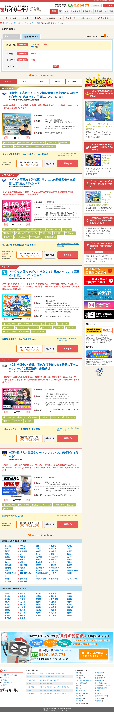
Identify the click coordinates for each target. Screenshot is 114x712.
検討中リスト (87, 18)
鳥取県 (7, 610)
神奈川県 (54, 599)
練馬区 (69, 554)
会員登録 (96, 5)
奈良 (55, 690)
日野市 (69, 562)
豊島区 (7, 554)
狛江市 (69, 565)
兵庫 (51, 690)
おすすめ (8, 81)
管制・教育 (98, 698)
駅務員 (78, 673)
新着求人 (26, 18)
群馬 (63, 676)
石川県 (22, 602)
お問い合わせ (5, 677)
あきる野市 (40, 570)
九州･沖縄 (109, 11)
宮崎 (58, 693)
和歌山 (58, 690)
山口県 (69, 610)
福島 (63, 673)
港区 (37, 546)
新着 (24, 81)
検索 (55, 66)
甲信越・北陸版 (31, 680)
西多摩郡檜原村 (26, 573)
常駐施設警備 (80, 703)
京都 (44, 690)
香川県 (22, 613)
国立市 (38, 565)
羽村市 (22, 570)
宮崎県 (69, 615)
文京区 (69, 546)
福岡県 (69, 613)
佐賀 (44, 693)
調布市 (7, 562)
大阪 (48, 690)
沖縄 (66, 693)
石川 (48, 680)
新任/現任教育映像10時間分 (94, 359)
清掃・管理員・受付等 (102, 685)
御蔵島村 (54, 579)
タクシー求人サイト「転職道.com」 (97, 335)
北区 (21, 554)
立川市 (69, 557)
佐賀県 (7, 615)
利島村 (69, 573)
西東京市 (54, 570)
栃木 (59, 676)
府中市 (53, 559)
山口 (55, 687)
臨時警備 (98, 701)
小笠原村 (23, 581)
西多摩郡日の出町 (11, 574)
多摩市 (69, 568)
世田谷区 (23, 551)
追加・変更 (22, 44)
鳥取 (41, 687)
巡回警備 (78, 701)
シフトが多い (57, 81)
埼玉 (49, 676)
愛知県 (38, 604)
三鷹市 (22, 559)
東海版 (29, 683)
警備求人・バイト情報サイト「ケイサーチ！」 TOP (19, 23)
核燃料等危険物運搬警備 (83, 680)
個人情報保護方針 (6, 682)
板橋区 (53, 554)
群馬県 (69, 596)
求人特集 (38, 18)
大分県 (53, 615)
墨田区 (22, 549)
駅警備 (97, 690)
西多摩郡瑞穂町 (73, 570)
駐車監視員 (98, 673)
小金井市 (39, 562)
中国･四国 (98, 11)
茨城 (56, 676)
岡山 (48, 687)
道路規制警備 (80, 693)
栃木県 (53, 596)
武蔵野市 (8, 559)
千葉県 (22, 599)
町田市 (22, 562)
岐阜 (41, 683)
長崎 (48, 693)
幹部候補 (98, 675)
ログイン (108, 5)
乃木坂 (34, 47)
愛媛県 (38, 613)
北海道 (7, 594)
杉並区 (69, 551)
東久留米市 (40, 568)
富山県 (7, 602)
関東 (54, 11)
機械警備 (98, 680)
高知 (68, 687)
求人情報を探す (11, 18)
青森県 (22, 594)
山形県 (7, 596)
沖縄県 (22, 618)
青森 (45, 673)
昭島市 (69, 559)
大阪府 (22, 607)
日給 (41, 81)
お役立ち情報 (102, 18)
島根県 (22, 610)
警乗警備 (78, 685)
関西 (60, 11)
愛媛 (65, 687)
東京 (41, 676)
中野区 (53, 551)
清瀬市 (22, 568)
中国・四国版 (30, 687)
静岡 (44, 683)
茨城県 (38, 596)
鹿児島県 (8, 618)
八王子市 (54, 557)
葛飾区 (22, 557)
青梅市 (38, 559)
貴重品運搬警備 (100, 688)
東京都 (38, 599)
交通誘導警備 (99, 696)
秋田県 (69, 594)
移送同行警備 (99, 678)
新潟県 (69, 599)
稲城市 (7, 570)
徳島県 (7, 613)
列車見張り (79, 678)
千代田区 (8, 546)
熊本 (51, 693)
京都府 (7, 607)
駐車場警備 (79, 675)
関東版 (29, 676)
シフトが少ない (73, 81)
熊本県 (38, 615)
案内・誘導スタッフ (101, 683)
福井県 (38, 602)
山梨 (55, 680)
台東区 (7, 549)
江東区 (38, 549)
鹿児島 (62, 693)
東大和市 (8, 568)
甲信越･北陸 (87, 11)
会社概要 (4, 685)
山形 (59, 673)
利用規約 (4, 680)
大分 (55, 693)
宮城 (52, 673)
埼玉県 (7, 599)
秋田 (56, 673)
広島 (51, 687)
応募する (68, 163)
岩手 (49, 673)
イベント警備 (80, 683)
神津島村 (23, 579)
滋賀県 (69, 604)
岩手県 (38, 594)
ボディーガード (80, 690)
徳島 (58, 687)
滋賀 (41, 690)
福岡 (41, 693)
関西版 (29, 690)
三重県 (53, 604)
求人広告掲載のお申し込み (9, 675)
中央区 (22, 546)
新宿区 (53, 546)
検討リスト (50, 164)
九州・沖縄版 (30, 693)
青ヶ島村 (8, 581)
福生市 (53, 565)
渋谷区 (38, 551)
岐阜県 (7, 604)
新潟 (41, 680)
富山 (44, 680)
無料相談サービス (54, 18)
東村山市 (8, 565)
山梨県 (53, 602)
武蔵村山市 (55, 568)
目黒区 (69, 549)
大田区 (7, 551)
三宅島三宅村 (41, 579)
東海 (66, 11)
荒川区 (38, 554)
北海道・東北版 (31, 673)
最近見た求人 (71, 18)
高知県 (53, 613)
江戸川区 (39, 557)
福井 (51, 680)
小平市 (53, 562)
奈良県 (53, 607)
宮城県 (53, 594)
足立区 (7, 557)
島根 (44, 687)
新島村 (7, 579)
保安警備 (78, 696)
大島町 (53, 573)
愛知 (48, 683)
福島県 (22, 596)
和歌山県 (70, 607)
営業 (96, 693)
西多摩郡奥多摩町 (42, 574)
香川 (61, 687)
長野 (58, 680)
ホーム (6, 671)
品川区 (53, 549)
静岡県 (22, 604)
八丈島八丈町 (72, 579)
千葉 (52, 676)
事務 (77, 688)
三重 (51, 683)
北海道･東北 (75, 11)
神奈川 (45, 676)
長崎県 (22, 615)
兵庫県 (38, 607)
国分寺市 (23, 565)
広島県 (53, 610)
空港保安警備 (80, 698)
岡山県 (38, 610)
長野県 (69, 602)
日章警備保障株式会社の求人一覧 (67, 515)
